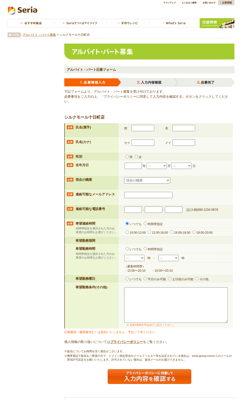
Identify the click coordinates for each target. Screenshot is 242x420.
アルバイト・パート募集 (39, 35)
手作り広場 (127, 23)
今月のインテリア (80, 23)
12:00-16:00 (158, 232)
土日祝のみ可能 (180, 279)
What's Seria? (174, 23)
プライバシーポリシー (126, 349)
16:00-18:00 (180, 232)
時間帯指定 (153, 224)
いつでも (134, 224)
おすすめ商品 (31, 23)
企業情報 (226, 2)
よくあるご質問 (189, 2)
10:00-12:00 (136, 232)
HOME (15, 34)
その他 (201, 279)
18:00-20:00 (202, 232)
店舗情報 (217, 23)
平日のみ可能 (155, 279)
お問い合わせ (208, 2)
